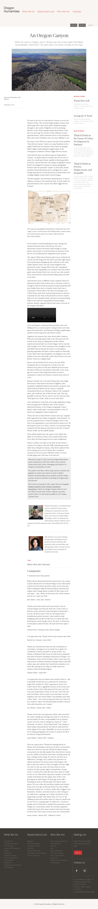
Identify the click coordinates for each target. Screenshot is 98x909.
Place (35, 564)
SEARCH (90, 25)
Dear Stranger (8, 846)
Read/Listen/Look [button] (45, 11)
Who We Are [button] (63, 11)
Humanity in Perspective (12, 848)
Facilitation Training (10, 855)
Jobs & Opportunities (57, 855)
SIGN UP (73, 25)
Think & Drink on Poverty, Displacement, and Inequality (83, 168)
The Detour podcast (33, 846)
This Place (30, 848)
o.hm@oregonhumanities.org (84, 892)
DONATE (82, 25)
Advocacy (53, 846)
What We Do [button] (28, 11)
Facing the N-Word (83, 115)
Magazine (30, 841)
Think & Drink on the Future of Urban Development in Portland (83, 140)
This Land (46, 564)
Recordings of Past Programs (36, 853)
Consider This (8, 841)
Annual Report (55, 863)
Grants (6, 851)
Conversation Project (11, 843)
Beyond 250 (8, 863)
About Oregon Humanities (58, 841)
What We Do (11, 834)
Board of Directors (56, 851)
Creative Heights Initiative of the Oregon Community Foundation (48, 486)
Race (39, 564)
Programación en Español (12, 865)
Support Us (54, 858)
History (30, 564)
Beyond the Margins (33, 843)
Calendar (76, 11)
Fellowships (8, 853)
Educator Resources (34, 851)
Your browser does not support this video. (41, 315)
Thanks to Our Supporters (59, 860)
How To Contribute (33, 855)
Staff (51, 848)
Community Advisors (57, 853)
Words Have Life (82, 100)
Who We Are (57, 834)
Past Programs (9, 867)
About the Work (55, 843)
